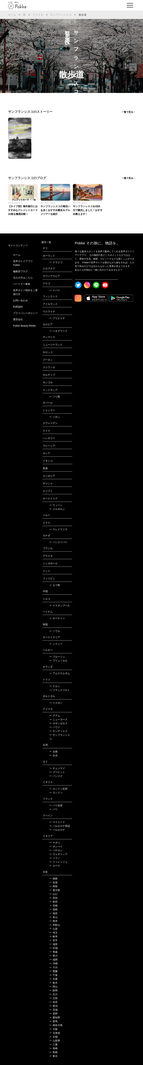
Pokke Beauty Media (24, 325)
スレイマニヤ (58, 529)
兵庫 (53, 978)
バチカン (56, 850)
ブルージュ (57, 656)
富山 (53, 917)
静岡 (53, 990)
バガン (54, 417)
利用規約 (18, 306)
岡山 (53, 986)
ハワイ (54, 727)
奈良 (53, 1002)
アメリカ (38, 14)
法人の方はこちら (23, 277)
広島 (53, 998)
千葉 (53, 975)
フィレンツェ (58, 861)
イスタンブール (59, 605)
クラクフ (56, 262)
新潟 (53, 1005)
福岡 (53, 959)
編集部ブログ (20, 271)
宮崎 (53, 905)
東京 (53, 1056)
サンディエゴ (58, 731)
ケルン (54, 686)
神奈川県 (56, 1025)
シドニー (56, 643)
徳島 (53, 878)
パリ (53, 809)
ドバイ (54, 290)
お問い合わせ (20, 300)
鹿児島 (54, 890)
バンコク (56, 776)
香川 (53, 955)
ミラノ (54, 858)
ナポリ (54, 842)
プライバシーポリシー (25, 313)
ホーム (12, 14)
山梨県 (54, 1040)
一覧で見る (127, 112)
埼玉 (53, 932)
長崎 (53, 1048)
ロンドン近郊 (58, 788)
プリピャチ (57, 318)
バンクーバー (58, 542)
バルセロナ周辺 (59, 826)
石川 (53, 994)
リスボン (56, 702)
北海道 (54, 1032)
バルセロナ (57, 829)
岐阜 (53, 936)
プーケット (57, 772)
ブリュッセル (58, 660)
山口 (53, 894)
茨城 (53, 1009)
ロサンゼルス (58, 723)
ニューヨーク (58, 719)
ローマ (54, 865)
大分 (53, 967)
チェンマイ (57, 768)
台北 (53, 755)
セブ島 (54, 585)
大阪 (53, 1029)
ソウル (54, 631)
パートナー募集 (21, 284)
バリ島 (54, 396)
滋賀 (53, 944)
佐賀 (53, 882)
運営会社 (18, 319)
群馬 (53, 1021)
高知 (53, 897)
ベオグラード (58, 331)
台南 (53, 751)
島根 (53, 1052)
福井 (53, 913)
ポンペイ (56, 846)
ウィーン (56, 505)
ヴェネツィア (58, 854)
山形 (53, 928)
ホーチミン (57, 618)
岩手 (53, 940)
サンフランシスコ (61, 14)
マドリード (57, 822)
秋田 (53, 901)
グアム (54, 715)
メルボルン (57, 509)
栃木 (53, 982)
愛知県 (54, 1017)
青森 (53, 951)
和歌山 (54, 924)
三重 (53, 1044)
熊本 (53, 921)
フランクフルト (59, 690)
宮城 (53, 948)
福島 (53, 909)
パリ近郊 (56, 805)
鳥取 (53, 886)
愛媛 (53, 971)
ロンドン (56, 792)
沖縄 (53, 963)
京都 (53, 1036)
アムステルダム (59, 673)
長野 (53, 1013)
